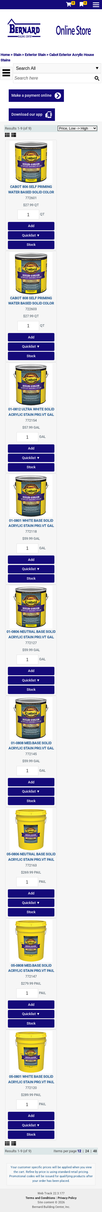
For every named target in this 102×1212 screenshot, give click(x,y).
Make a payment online (31, 95)
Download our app (26, 114)
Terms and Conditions (41, 1198)
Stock (31, 245)
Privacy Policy (67, 1198)
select (97, 68)
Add (31, 226)
